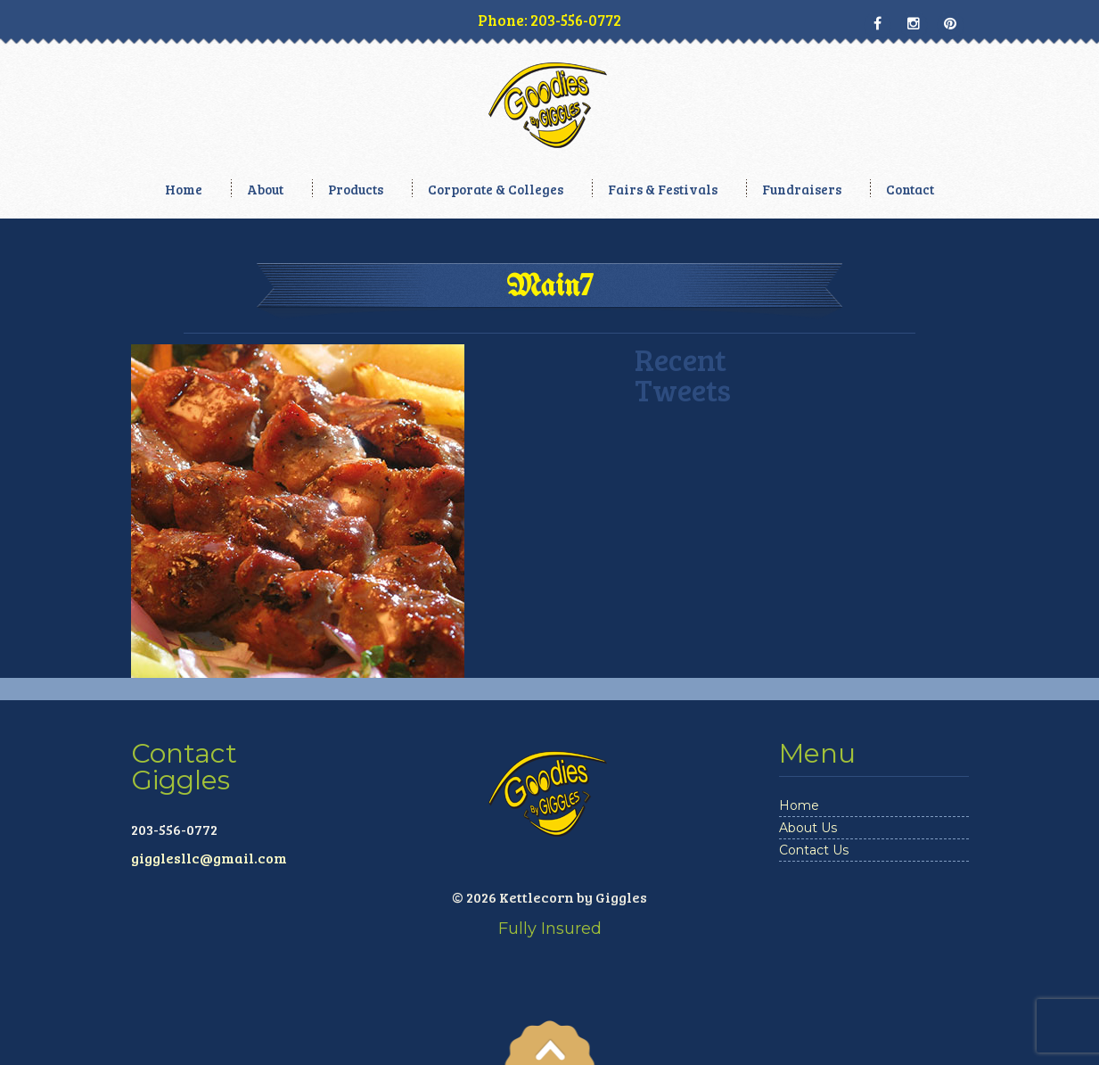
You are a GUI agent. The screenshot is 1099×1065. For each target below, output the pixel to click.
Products (355, 189)
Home (183, 189)
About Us (808, 828)
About (265, 189)
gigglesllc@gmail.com (209, 857)
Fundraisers (801, 189)
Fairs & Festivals (663, 189)
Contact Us (814, 850)
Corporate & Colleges (495, 189)
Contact (910, 189)
